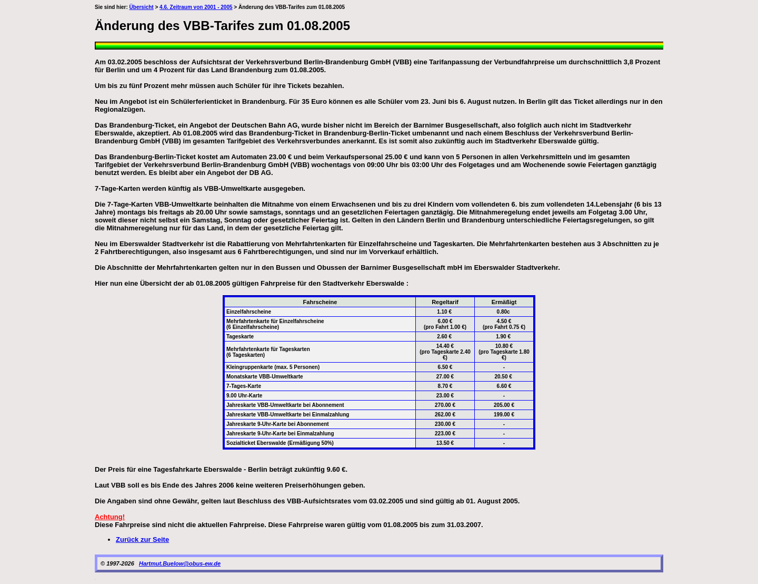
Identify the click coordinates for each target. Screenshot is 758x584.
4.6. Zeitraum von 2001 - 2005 (195, 7)
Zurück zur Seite (142, 539)
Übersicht (141, 7)
